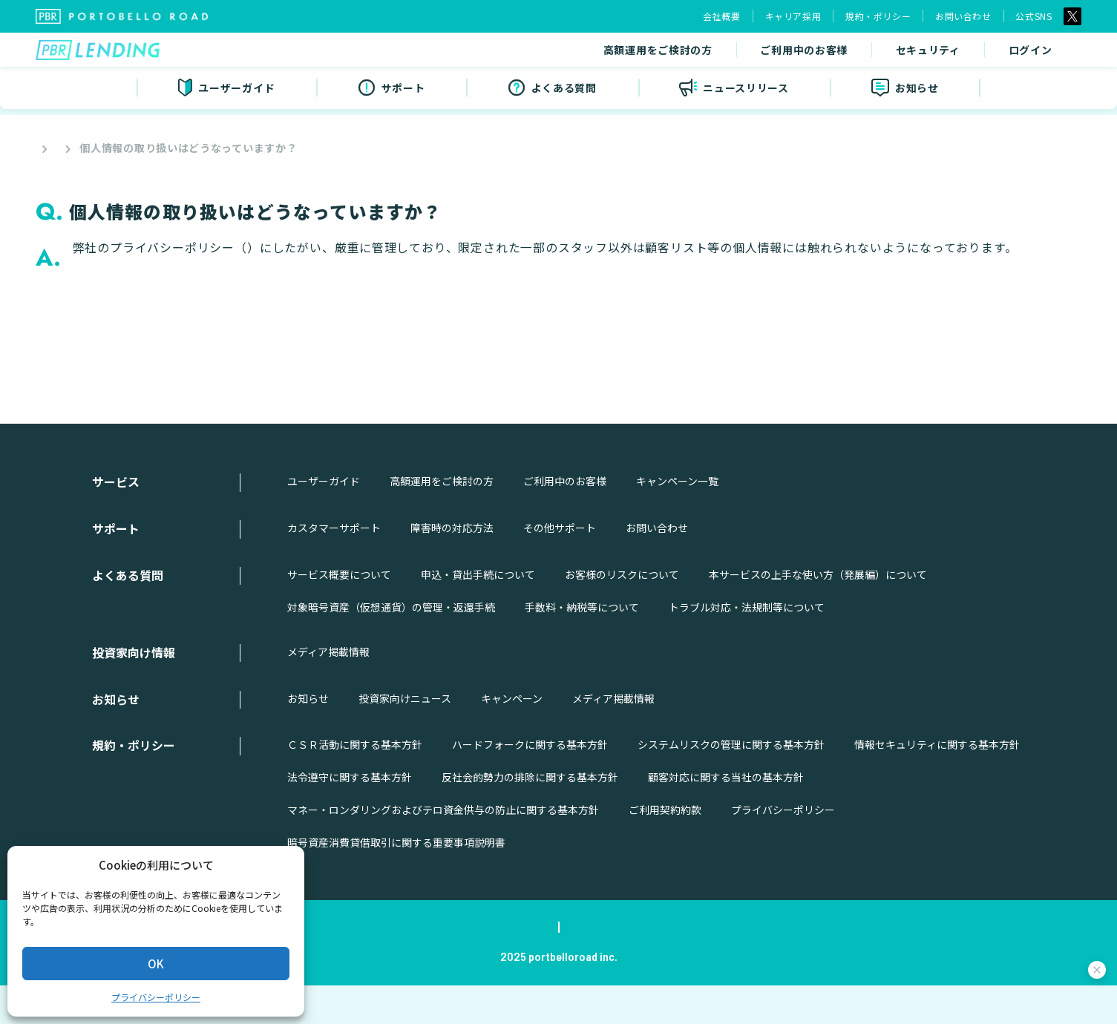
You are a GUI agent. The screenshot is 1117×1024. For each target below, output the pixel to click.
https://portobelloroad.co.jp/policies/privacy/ (388, 247)
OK (156, 963)
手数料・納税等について (582, 645)
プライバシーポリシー (155, 997)
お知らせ (308, 736)
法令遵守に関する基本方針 (349, 815)
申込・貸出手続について (478, 612)
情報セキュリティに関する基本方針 (937, 782)
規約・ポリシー (878, 16)
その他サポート (559, 566)
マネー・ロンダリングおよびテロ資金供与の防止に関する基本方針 (443, 848)
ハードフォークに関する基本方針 (530, 782)
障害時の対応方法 (452, 566)
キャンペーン (512, 736)
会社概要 (721, 16)
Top (44, 147)
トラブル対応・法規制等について (747, 645)
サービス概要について (339, 612)
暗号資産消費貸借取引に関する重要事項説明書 (396, 880)
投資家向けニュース (404, 736)
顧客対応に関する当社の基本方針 (726, 815)
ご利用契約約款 (665, 848)
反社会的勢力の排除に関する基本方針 (530, 815)
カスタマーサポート (334, 566)
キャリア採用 (793, 16)
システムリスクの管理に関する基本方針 (731, 782)
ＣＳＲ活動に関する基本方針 (354, 782)
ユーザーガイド (323, 519)
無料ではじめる (1012, 53)
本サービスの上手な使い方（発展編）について (818, 612)
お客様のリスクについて (622, 612)
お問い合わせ (963, 16)
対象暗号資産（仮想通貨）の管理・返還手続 (391, 645)
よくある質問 (110, 147)
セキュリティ (798, 53)
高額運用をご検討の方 (528, 53)
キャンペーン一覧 (677, 519)
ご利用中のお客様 (674, 53)
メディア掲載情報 (328, 690)
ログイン (900, 53)
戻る (561, 351)
